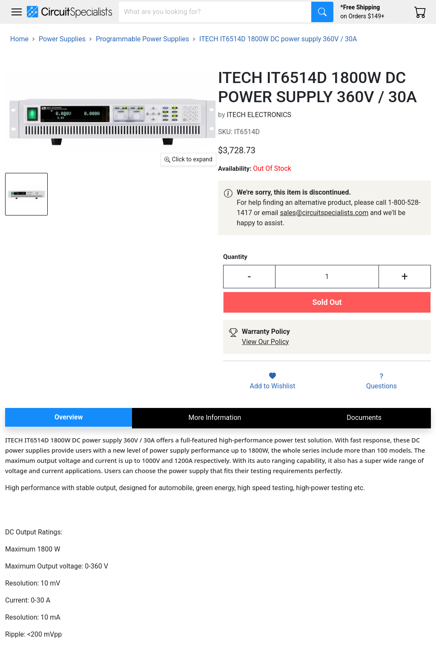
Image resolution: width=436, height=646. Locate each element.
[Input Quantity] (327, 276)
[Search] (215, 12)
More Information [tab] (214, 417)
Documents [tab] (364, 417)
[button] (16, 12)
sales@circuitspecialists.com (324, 213)
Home (19, 39)
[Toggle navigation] (16, 12)
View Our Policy (265, 342)
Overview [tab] (68, 417)
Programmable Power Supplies (142, 39)
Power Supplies (62, 39)
